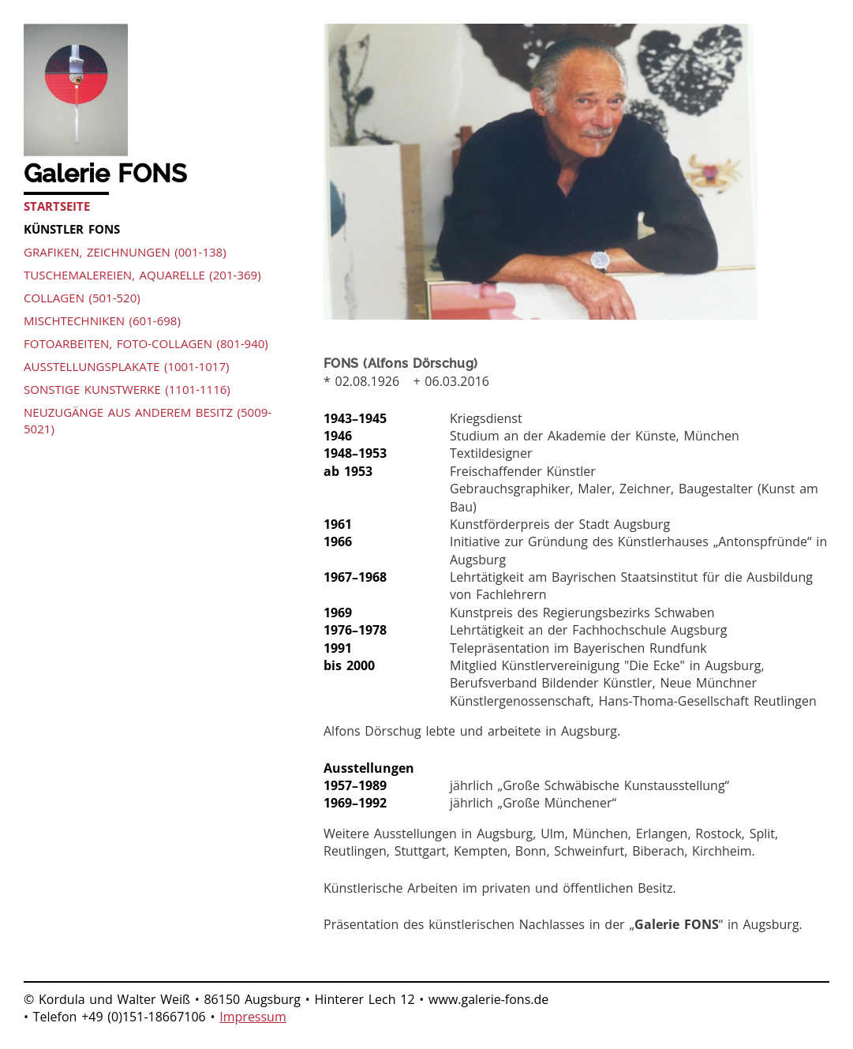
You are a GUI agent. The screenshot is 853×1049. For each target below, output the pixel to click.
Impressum (252, 1016)
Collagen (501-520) (82, 297)
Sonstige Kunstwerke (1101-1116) (127, 389)
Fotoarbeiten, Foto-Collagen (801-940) (146, 343)
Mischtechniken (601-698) (102, 320)
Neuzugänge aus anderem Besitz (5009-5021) (147, 420)
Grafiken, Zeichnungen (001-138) (125, 252)
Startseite (57, 206)
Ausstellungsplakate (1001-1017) (126, 366)
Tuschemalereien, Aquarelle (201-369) (142, 275)
